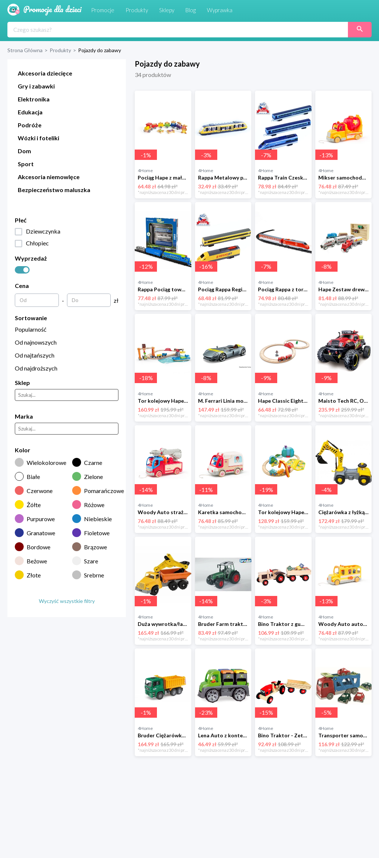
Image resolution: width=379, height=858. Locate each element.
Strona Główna (25, 50)
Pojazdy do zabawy (99, 50)
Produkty (60, 50)
